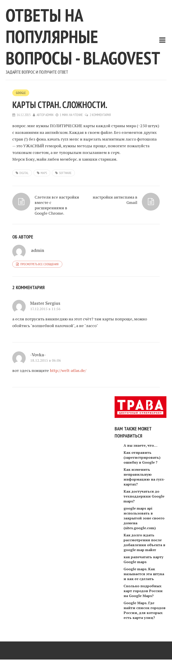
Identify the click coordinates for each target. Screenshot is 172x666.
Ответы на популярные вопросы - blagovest (83, 36)
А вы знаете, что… (140, 445)
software (65, 173)
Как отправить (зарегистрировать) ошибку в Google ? (142, 457)
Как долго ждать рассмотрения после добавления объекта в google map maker (144, 542)
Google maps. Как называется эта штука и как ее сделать (144, 573)
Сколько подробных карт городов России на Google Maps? (143, 590)
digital (24, 173)
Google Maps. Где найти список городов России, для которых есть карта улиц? (145, 610)
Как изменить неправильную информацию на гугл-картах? (144, 477)
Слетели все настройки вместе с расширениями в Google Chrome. (57, 205)
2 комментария (100, 115)
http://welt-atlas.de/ (68, 370)
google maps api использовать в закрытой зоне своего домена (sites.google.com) (144, 518)
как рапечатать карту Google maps (143, 559)
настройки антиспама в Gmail (115, 199)
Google (21, 93)
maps (44, 173)
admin (49, 115)
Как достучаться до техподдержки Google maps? (144, 496)
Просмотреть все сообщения (39, 264)
